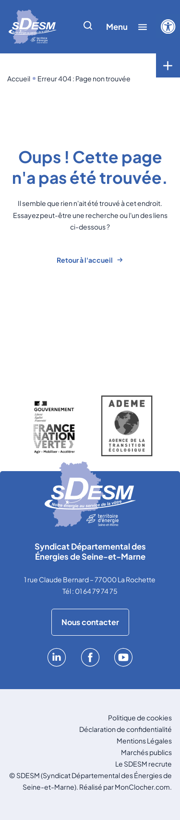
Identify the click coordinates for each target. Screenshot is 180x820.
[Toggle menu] (168, 65)
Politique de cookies (140, 717)
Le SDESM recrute (143, 763)
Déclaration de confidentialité (125, 729)
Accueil (18, 78)
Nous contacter (90, 622)
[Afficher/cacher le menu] (126, 27)
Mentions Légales (144, 740)
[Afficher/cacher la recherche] (88, 27)
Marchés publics (146, 752)
